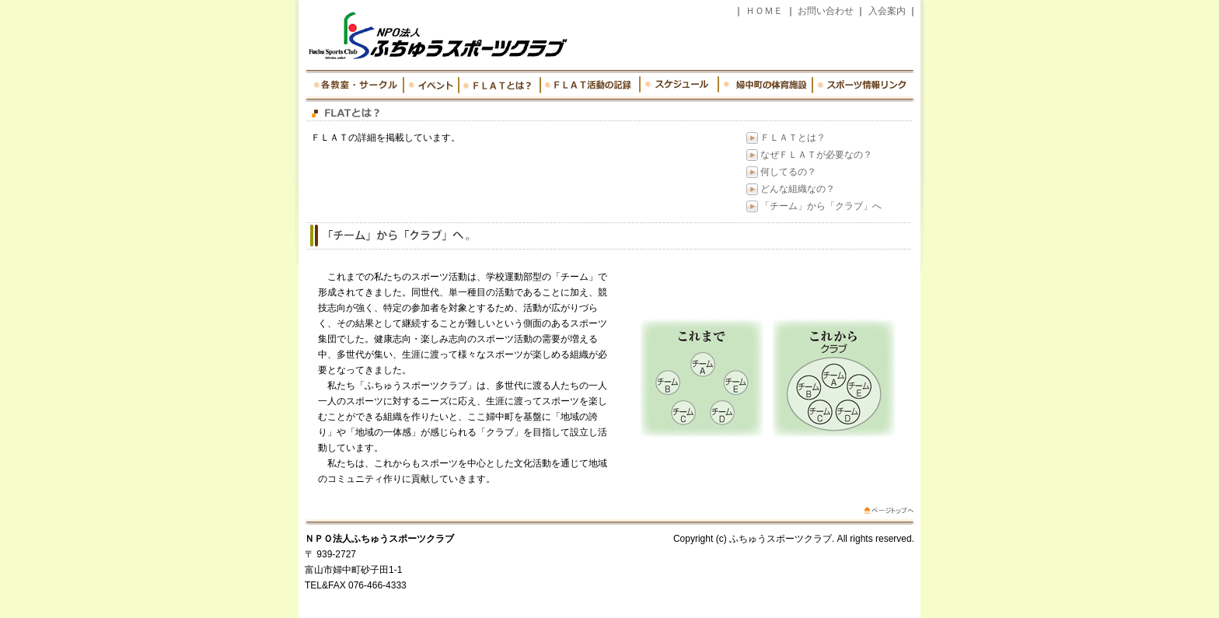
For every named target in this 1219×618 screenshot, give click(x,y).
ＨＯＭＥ (764, 10)
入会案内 (887, 10)
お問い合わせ (826, 10)
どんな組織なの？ (797, 188)
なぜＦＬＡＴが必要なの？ (816, 154)
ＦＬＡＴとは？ (793, 137)
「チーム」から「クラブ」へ (821, 206)
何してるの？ (788, 171)
